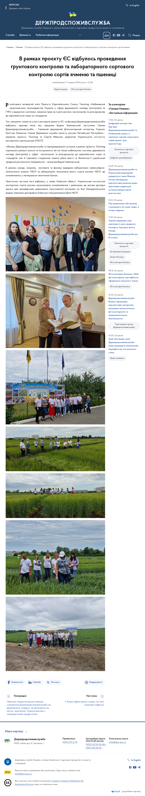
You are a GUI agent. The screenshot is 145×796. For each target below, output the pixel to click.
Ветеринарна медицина (120, 252)
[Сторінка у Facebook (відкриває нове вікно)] (114, 35)
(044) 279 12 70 (70, 742)
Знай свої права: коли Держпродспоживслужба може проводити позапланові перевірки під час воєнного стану (123, 346)
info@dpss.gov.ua (117, 742)
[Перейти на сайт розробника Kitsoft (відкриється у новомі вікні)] (116, 791)
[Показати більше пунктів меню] (80, 35)
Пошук (136, 35)
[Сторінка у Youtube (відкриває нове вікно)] (118, 35)
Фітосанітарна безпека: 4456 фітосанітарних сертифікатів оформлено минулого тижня (123, 277)
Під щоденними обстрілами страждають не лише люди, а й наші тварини (123, 207)
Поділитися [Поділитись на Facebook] (17, 682)
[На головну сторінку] (72, 19)
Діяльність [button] (25, 35)
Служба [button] (10, 35)
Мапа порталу (14, 731)
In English (134, 5)
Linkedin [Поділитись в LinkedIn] (37, 682)
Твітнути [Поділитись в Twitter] (55, 682)
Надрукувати (95, 682)
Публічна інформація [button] (47, 35)
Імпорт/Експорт (117, 257)
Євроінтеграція (60, 89)
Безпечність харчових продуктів (124, 151)
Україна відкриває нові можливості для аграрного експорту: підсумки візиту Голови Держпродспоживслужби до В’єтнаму (123, 229)
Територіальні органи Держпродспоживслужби (124, 325)
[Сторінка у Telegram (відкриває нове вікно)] (123, 35)
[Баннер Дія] (106, 35)
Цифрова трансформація (121, 158)
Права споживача (117, 358)
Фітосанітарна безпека (81, 89)
